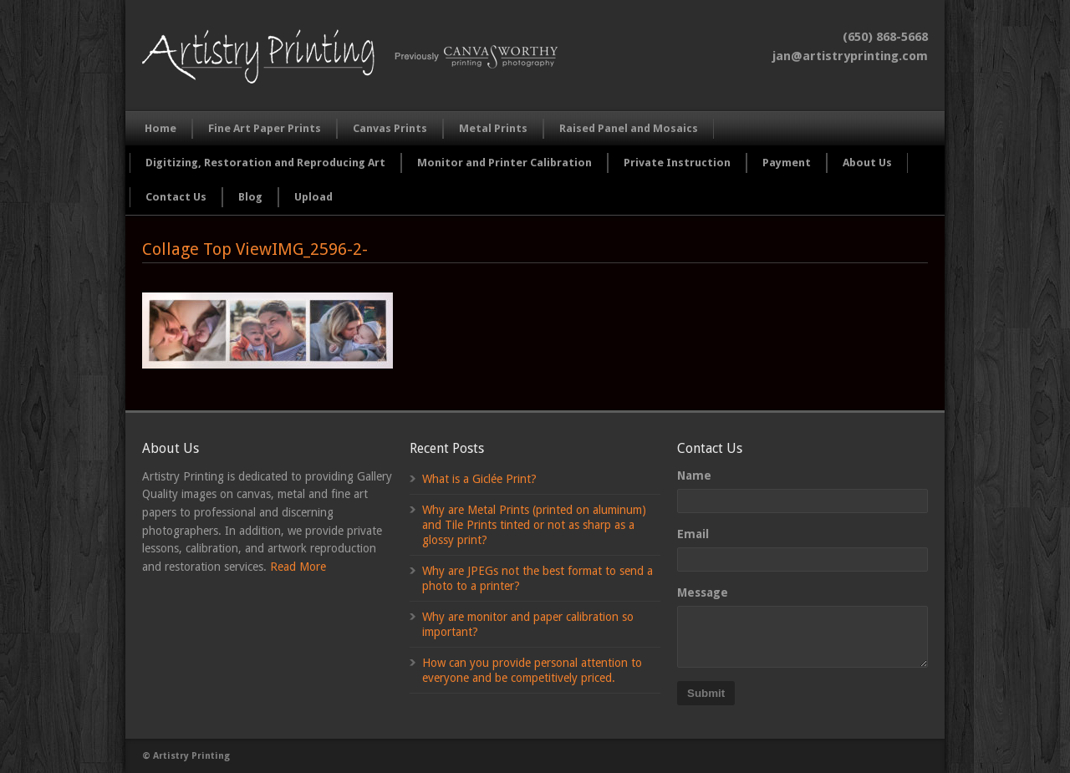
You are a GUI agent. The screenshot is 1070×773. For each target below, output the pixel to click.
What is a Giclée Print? (479, 479)
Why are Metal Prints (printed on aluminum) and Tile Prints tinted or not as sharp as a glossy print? (534, 525)
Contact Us (175, 197)
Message (702, 592)
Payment (786, 162)
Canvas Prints (390, 128)
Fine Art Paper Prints (264, 128)
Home (160, 128)
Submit (706, 693)
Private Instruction (677, 162)
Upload (313, 197)
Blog (250, 197)
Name (694, 475)
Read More (298, 566)
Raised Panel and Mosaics (628, 128)
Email (693, 534)
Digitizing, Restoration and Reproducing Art (265, 162)
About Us (867, 162)
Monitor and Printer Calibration (504, 162)
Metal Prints (493, 128)
